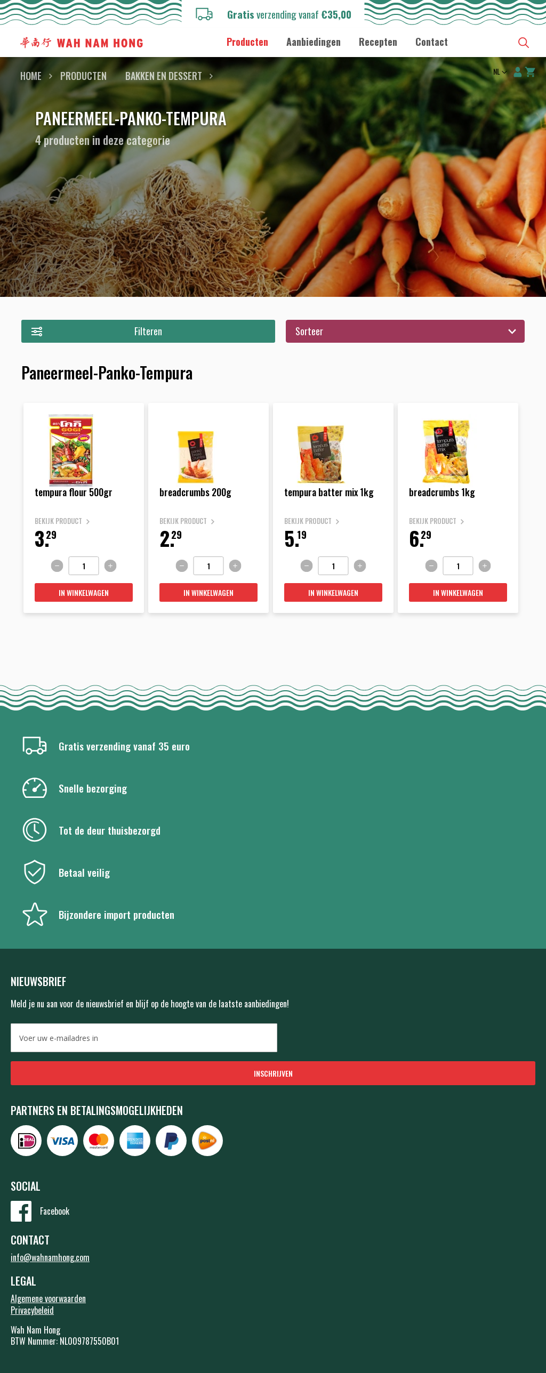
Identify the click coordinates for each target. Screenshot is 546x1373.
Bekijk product (58, 521)
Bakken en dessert (163, 76)
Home (31, 76)
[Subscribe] (273, 1073)
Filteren (148, 331)
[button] (499, 72)
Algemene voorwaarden (48, 1298)
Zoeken (523, 42)
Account (517, 72)
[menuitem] (247, 41)
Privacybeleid (32, 1310)
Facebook (54, 1211)
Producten (83, 76)
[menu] (337, 41)
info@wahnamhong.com (50, 1257)
